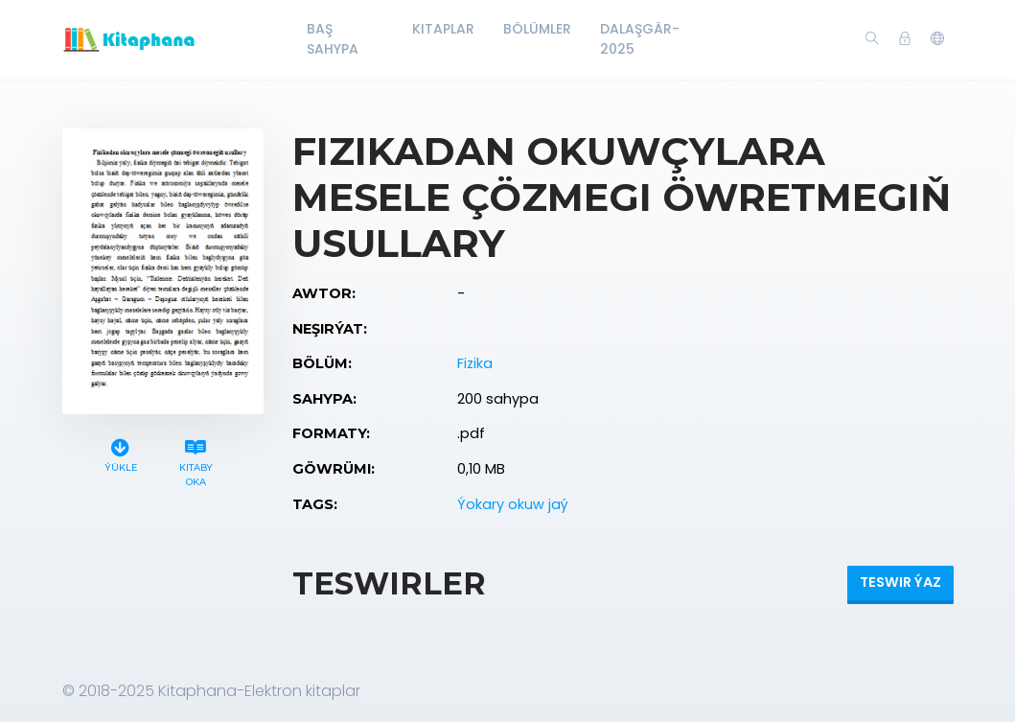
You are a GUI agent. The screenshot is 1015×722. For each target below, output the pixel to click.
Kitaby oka (196, 460)
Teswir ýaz (900, 582)
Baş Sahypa (332, 38)
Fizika (475, 363)
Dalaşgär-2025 (640, 38)
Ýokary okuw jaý (512, 504)
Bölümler (537, 28)
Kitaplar (443, 28)
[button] (937, 39)
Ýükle (121, 453)
